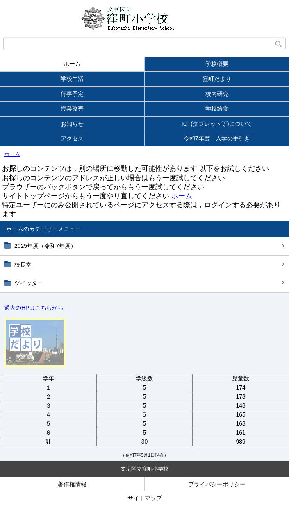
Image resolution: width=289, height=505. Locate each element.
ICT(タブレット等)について (217, 123)
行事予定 (72, 94)
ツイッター (28, 283)
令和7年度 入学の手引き (217, 138)
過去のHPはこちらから (34, 307)
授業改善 (72, 108)
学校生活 (72, 78)
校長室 (23, 264)
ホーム (72, 64)
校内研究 (216, 94)
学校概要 (216, 64)
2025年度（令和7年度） (45, 245)
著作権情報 (72, 484)
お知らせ (72, 123)
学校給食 (216, 108)
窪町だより (217, 78)
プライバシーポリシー (217, 484)
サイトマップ (144, 498)
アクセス (72, 138)
